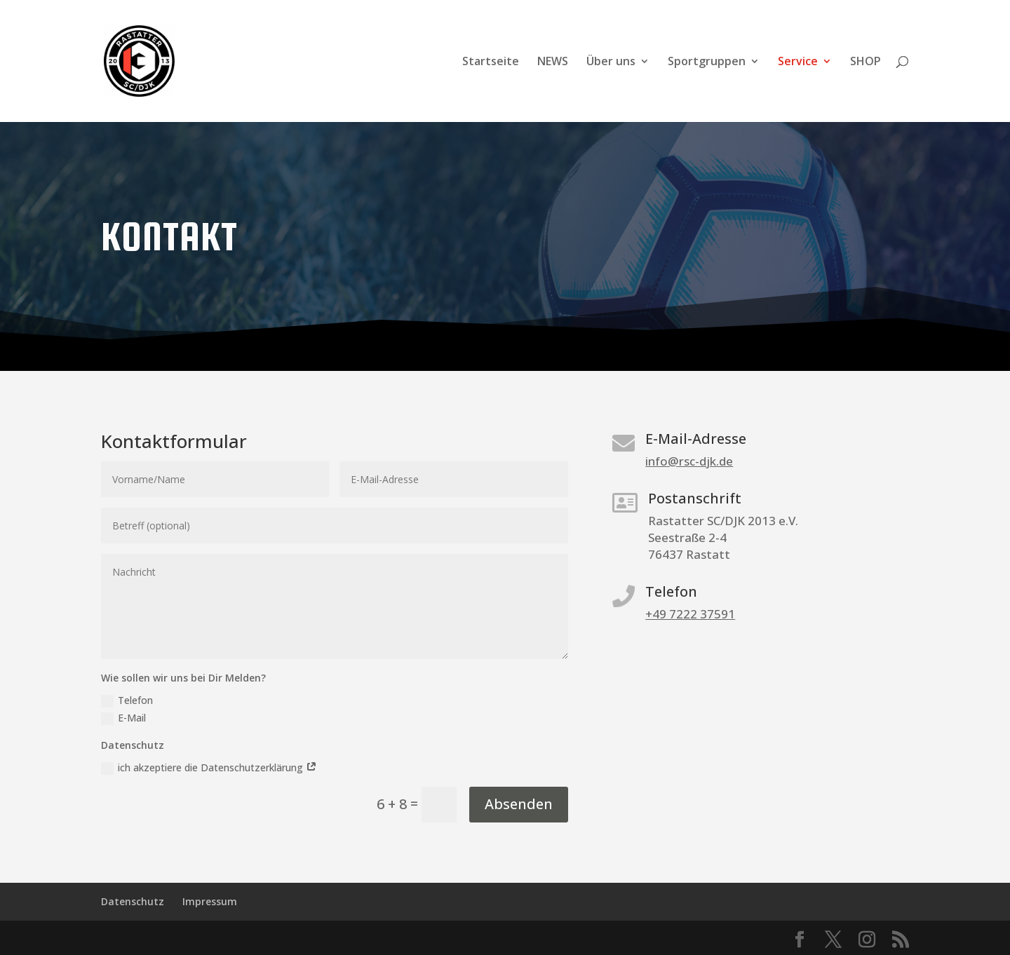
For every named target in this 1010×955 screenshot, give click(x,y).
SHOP (865, 62)
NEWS (552, 62)
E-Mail (123, 718)
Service (798, 62)
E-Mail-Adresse (695, 438)
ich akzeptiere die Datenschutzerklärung (209, 768)
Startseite (490, 62)
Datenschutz (132, 901)
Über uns (610, 62)
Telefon (127, 700)
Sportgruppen (707, 62)
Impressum (209, 901)
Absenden (519, 803)
